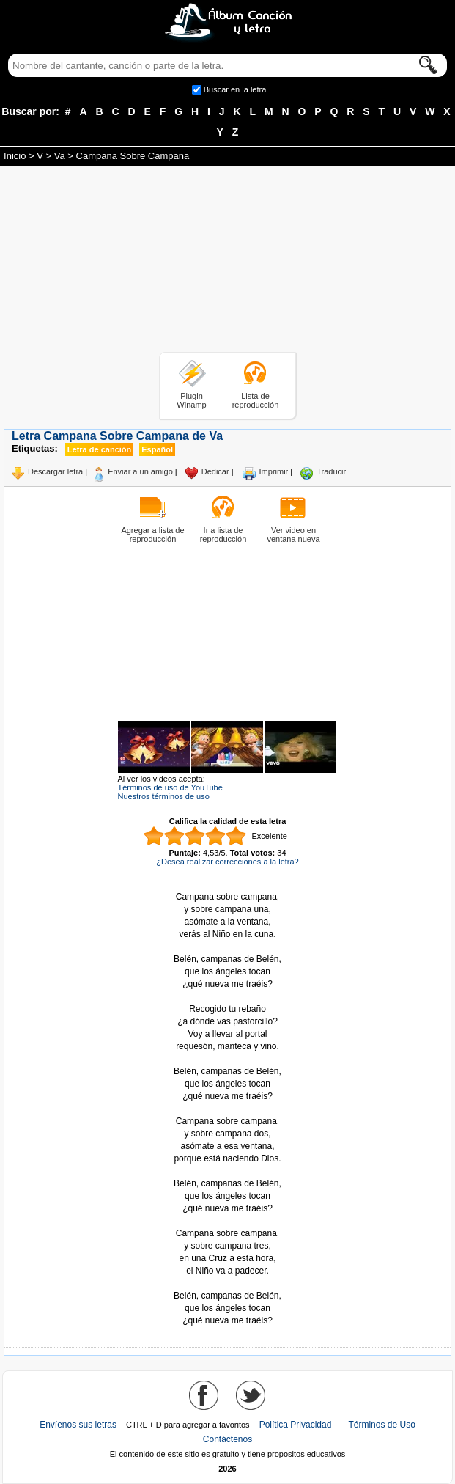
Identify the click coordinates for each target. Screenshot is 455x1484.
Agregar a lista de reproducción (152, 534)
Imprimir (274, 471)
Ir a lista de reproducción (223, 534)
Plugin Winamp (191, 400)
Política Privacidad (295, 1424)
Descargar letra (55, 471)
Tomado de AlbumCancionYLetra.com (227, 1283)
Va (59, 155)
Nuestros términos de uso (164, 796)
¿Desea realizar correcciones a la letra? (227, 861)
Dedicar (215, 471)
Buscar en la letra (235, 89)
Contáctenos (227, 1439)
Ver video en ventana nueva (293, 534)
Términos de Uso (381, 1424)
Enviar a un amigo (140, 471)
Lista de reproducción (255, 400)
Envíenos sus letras (78, 1424)
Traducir (331, 471)
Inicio (15, 155)
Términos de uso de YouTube (170, 787)
